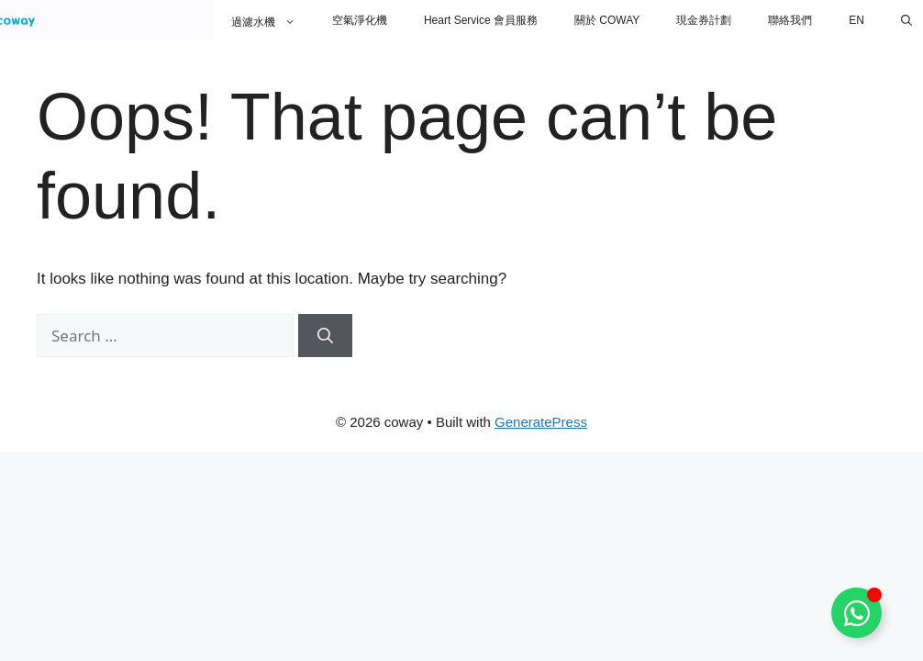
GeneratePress (541, 422)
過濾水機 (272, 20)
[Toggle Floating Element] (856, 613)
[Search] (325, 336)
